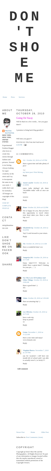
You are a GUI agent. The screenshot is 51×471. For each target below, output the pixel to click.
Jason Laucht (28, 183)
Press (13, 97)
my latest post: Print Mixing (33, 172)
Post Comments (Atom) (34, 437)
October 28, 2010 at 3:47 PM (37, 160)
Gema (25, 332)
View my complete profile (6, 205)
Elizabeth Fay (28, 228)
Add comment (22, 369)
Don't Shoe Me (25, 47)
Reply (25, 175)
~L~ (24, 160)
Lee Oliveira (27, 312)
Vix (24, 244)
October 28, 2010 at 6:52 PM (38, 207)
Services (22, 97)
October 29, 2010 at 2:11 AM (36, 244)
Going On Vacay (24, 118)
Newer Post (20, 432)
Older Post (45, 432)
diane (25, 207)
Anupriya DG (28, 257)
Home (5, 97)
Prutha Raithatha (9, 132)
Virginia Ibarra (29, 350)
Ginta (25, 298)
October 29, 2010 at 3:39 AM (38, 298)
